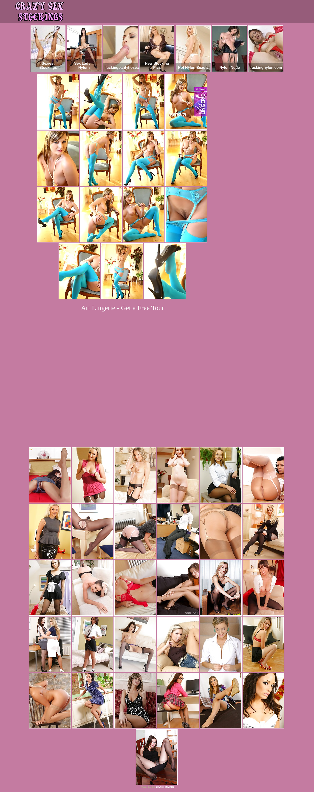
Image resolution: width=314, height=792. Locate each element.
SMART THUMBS (165, 724)
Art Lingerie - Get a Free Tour (122, 307)
